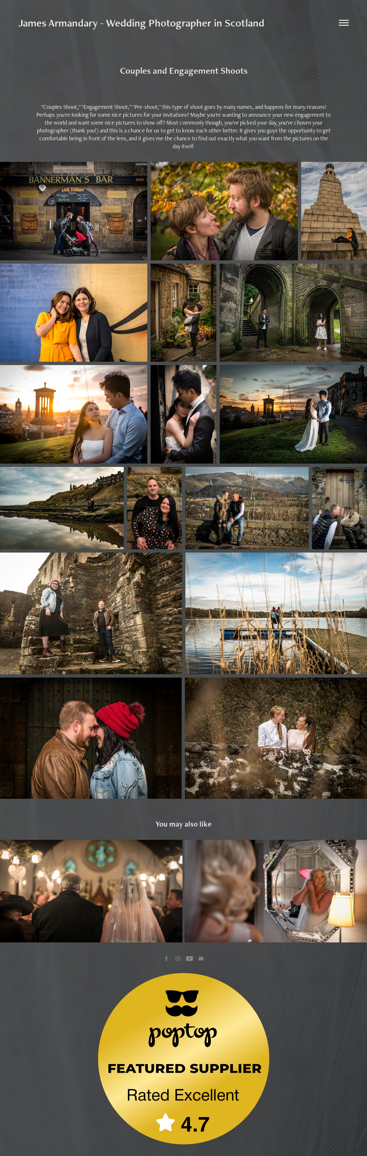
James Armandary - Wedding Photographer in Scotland (141, 23)
